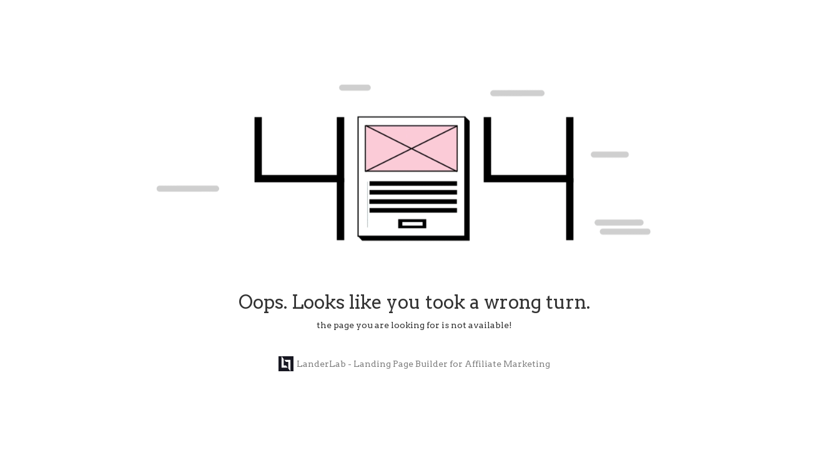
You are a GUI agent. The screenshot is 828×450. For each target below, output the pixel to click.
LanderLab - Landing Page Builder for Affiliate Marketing (414, 363)
